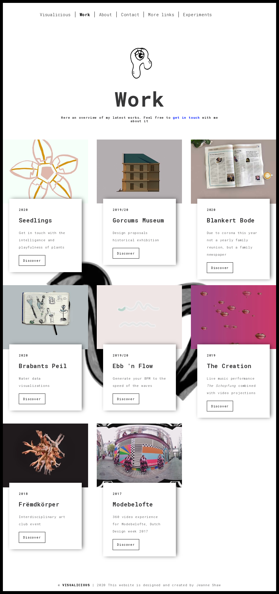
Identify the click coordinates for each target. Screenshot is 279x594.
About (105, 14)
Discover (32, 260)
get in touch (186, 117)
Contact (130, 14)
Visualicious (55, 14)
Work (85, 14)
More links (161, 14)
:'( (45, 171)
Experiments (197, 14)
